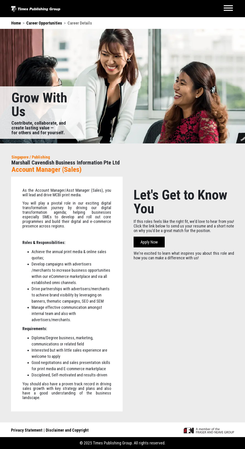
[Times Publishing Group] (35, 8)
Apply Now (149, 242)
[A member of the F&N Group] (209, 430)
